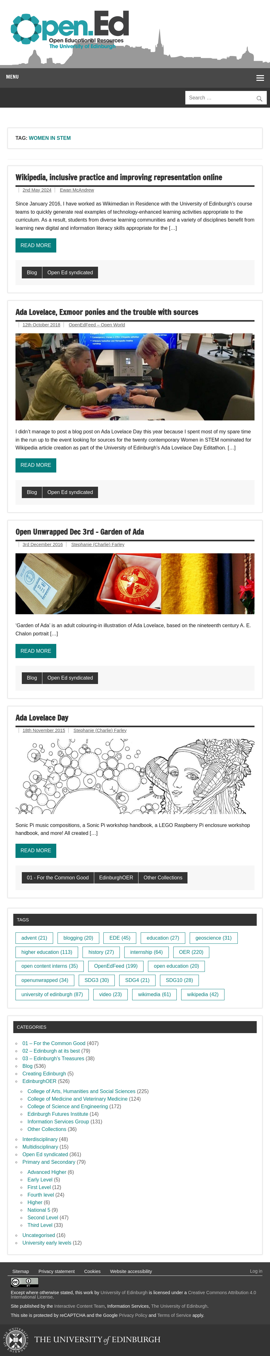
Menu (12, 76)
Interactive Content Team (79, 1306)
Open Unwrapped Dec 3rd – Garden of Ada (79, 531)
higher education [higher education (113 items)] (46, 952)
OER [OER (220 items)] (191, 952)
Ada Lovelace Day (41, 717)
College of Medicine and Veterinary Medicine (78, 1099)
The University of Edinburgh (179, 1306)
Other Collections (163, 877)
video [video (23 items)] (110, 994)
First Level (39, 1187)
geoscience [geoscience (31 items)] (213, 938)
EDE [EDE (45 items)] (119, 938)
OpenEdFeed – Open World (97, 324)
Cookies (92, 1271)
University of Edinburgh (124, 1292)
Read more (36, 245)
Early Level (40, 1179)
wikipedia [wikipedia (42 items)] (202, 994)
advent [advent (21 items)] (34, 938)
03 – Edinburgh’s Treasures (53, 1058)
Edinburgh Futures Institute (58, 1114)
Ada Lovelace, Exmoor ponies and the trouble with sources (106, 312)
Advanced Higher (47, 1172)
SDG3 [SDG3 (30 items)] (97, 980)
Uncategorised (38, 1235)
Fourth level (41, 1195)
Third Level (40, 1225)
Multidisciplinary (40, 1147)
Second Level (43, 1217)
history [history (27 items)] (101, 952)
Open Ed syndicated (70, 272)
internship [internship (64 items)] (146, 952)
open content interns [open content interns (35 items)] (49, 966)
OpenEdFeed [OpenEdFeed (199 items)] (116, 966)
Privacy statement (57, 1271)
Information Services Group (58, 1121)
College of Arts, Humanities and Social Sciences (82, 1091)
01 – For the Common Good (53, 1043)
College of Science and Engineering (68, 1106)
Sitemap (20, 1271)
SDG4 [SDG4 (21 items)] (137, 980)
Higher (35, 1202)
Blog (32, 272)
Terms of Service (174, 1315)
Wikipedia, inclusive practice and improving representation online (118, 177)
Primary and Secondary (48, 1162)
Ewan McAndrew (77, 190)
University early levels (46, 1243)
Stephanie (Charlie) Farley (97, 544)
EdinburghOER (116, 877)
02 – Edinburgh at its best (51, 1051)
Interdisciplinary (40, 1139)
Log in (256, 1271)
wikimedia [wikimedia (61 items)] (154, 994)
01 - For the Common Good (58, 877)
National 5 (39, 1210)
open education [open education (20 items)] (176, 966)
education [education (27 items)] (163, 938)
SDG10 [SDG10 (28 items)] (179, 980)
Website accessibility (131, 1271)
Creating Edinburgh (44, 1073)
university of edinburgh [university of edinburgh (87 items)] (52, 994)
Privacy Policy (133, 1315)
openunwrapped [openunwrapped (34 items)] (44, 980)
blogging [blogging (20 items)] (78, 938)
